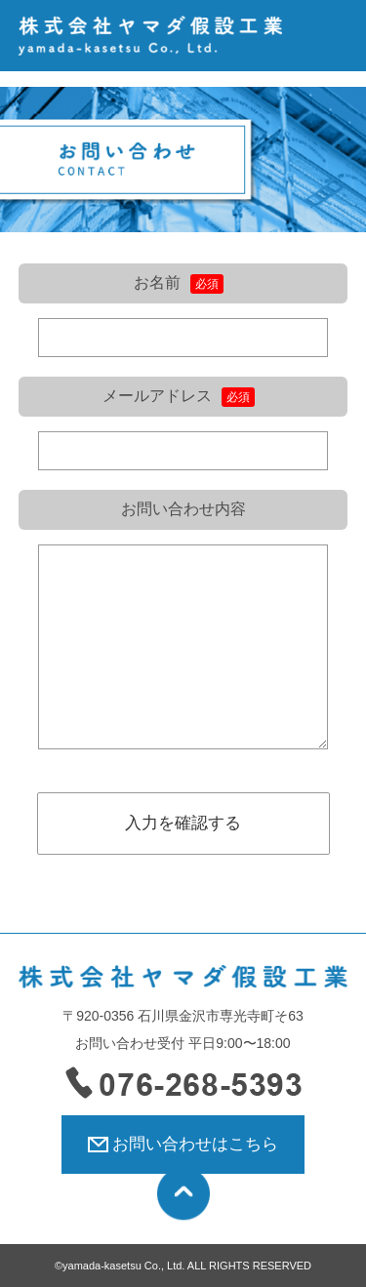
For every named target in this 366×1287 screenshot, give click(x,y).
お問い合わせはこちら (195, 1144)
